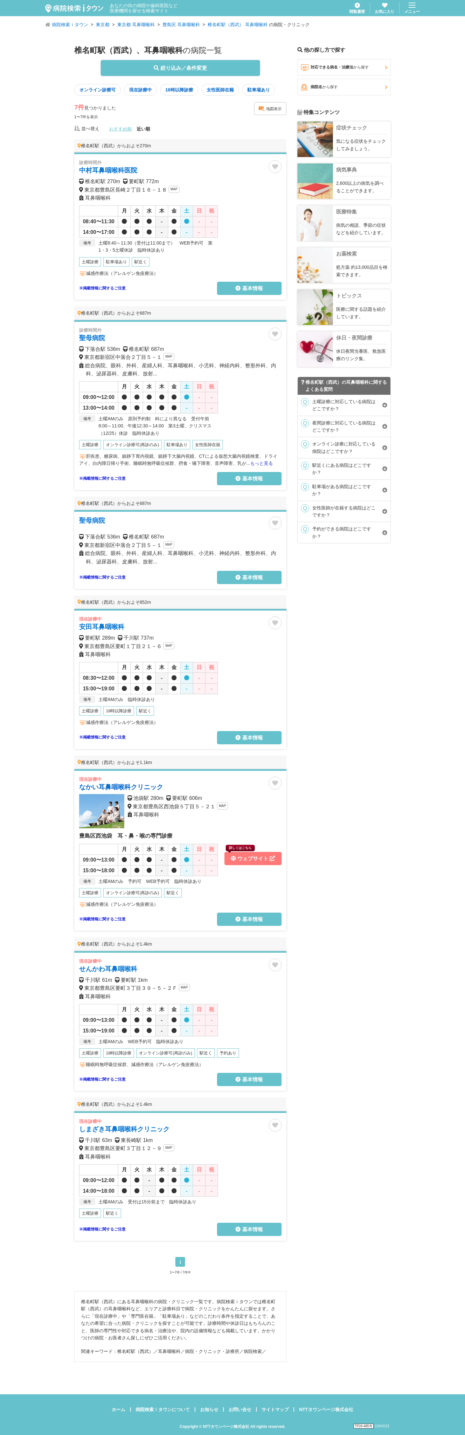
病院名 (344, 87)
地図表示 (270, 108)
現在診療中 (140, 89)
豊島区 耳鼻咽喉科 (181, 24)
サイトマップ (275, 1409)
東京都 (102, 24)
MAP (174, 189)
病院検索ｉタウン (70, 24)
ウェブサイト (250, 856)
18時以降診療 (179, 89)
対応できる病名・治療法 (344, 67)
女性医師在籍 (220, 89)
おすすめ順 (120, 128)
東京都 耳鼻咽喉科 (136, 24)
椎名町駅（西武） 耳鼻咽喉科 (238, 24)
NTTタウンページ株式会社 (326, 1409)
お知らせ (209, 1409)
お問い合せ (240, 1409)
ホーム (118, 1409)
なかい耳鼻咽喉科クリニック (121, 787)
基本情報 (249, 288)
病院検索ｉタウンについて (163, 1409)
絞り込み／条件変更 (180, 68)
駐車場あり (258, 89)
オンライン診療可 (97, 89)
